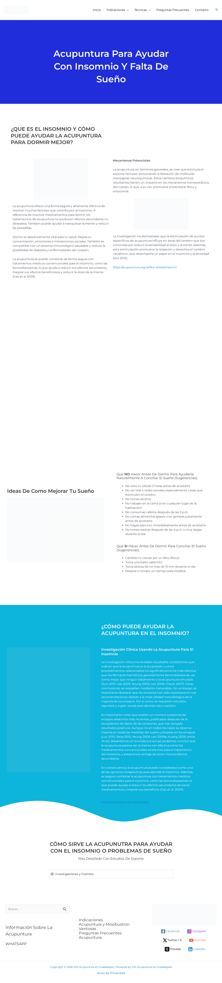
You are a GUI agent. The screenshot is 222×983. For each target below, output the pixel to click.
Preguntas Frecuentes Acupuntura (100, 935)
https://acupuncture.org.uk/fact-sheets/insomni (147, 267)
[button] (127, 10)
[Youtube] (197, 940)
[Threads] (173, 949)
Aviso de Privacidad (111, 973)
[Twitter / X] (172, 940)
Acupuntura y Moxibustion (104, 924)
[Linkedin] (197, 949)
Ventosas (87, 928)
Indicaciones (91, 920)
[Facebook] (170, 931)
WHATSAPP (16, 944)
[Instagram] (197, 931)
